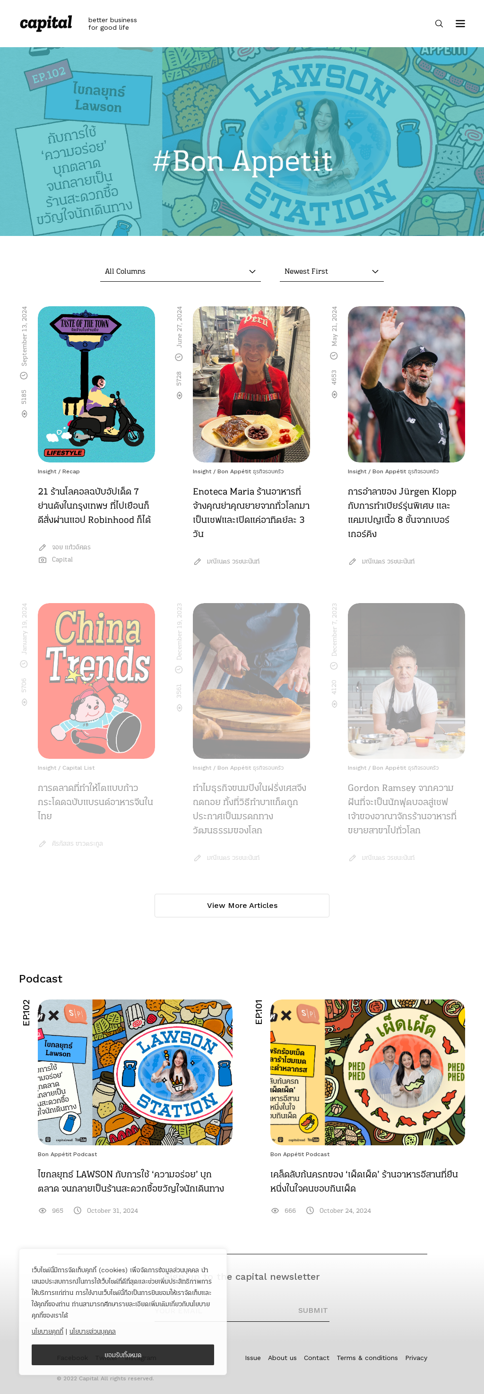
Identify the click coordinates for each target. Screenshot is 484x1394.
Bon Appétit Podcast (67, 1154)
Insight (47, 471)
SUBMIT (313, 1310)
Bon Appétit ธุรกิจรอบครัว (250, 471)
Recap (71, 471)
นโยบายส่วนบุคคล (92, 1331)
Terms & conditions (367, 1357)
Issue (253, 1357)
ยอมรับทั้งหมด (123, 1355)
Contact (316, 1357)
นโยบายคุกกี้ (47, 1331)
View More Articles (242, 905)
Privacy (416, 1357)
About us (282, 1357)
